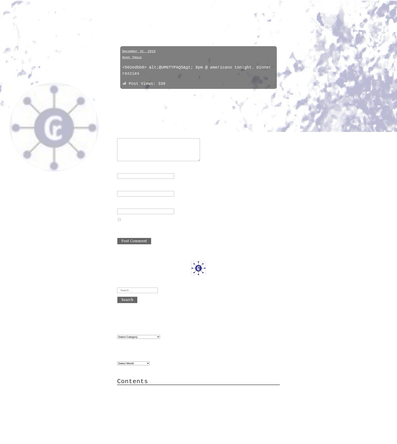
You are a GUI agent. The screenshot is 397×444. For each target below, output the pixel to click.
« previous (127, 95)
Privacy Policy (142, 414)
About (131, 390)
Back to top (130, 439)
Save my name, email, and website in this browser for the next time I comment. (197, 227)
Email (125, 186)
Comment (128, 133)
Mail (130, 402)
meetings (129, 27)
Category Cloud (142, 396)
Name (124, 168)
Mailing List (140, 408)
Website (125, 203)
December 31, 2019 (138, 51)
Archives (127, 355)
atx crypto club (155, 10)
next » (145, 95)
